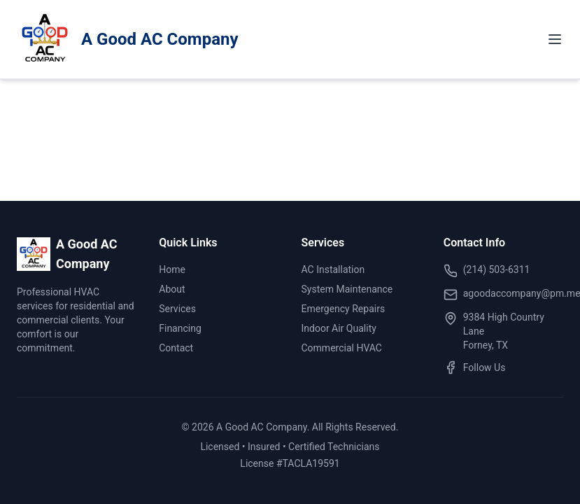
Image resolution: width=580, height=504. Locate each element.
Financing (180, 328)
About (172, 289)
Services (177, 308)
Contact (176, 348)
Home (172, 269)
